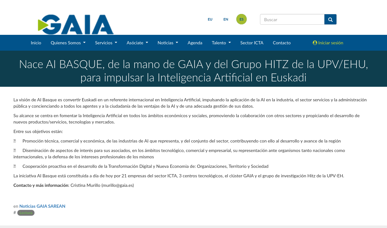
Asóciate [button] (135, 42)
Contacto (282, 42)
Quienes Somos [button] (66, 42)
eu (209, 19)
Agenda (195, 42)
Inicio (36, 42)
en (225, 19)
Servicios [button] (104, 42)
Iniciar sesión (328, 42)
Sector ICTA (251, 42)
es (241, 19)
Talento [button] (219, 42)
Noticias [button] (166, 42)
